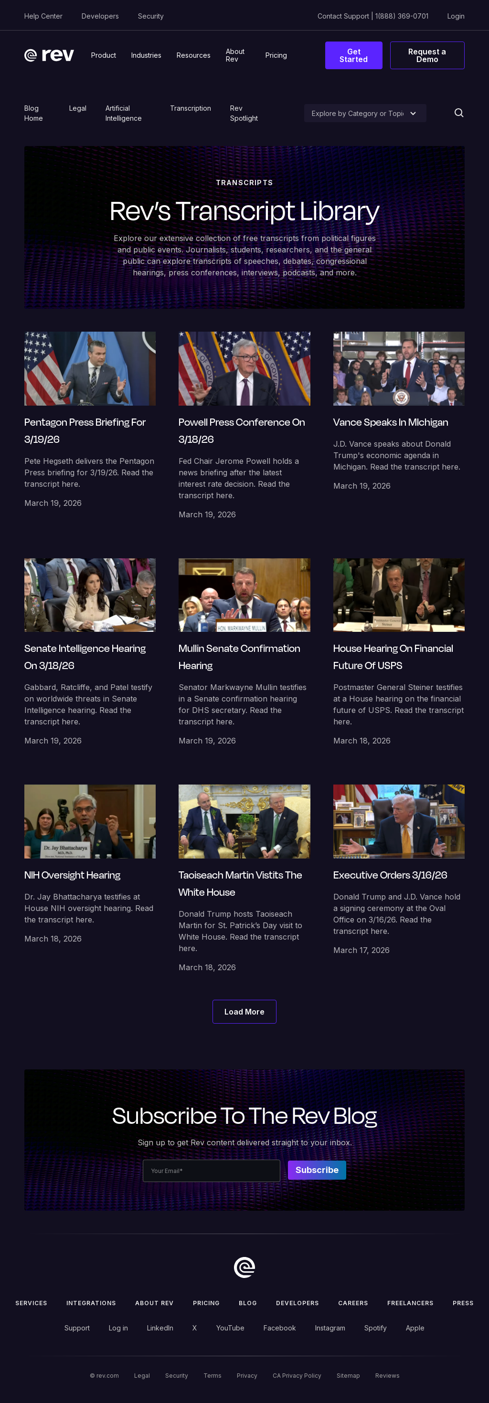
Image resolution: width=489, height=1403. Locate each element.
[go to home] (244, 1267)
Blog (248, 1303)
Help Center (43, 16)
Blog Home (33, 113)
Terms (212, 1375)
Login (456, 16)
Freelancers (410, 1303)
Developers (100, 16)
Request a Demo (427, 55)
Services (31, 1303)
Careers (353, 1303)
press (463, 1303)
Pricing (206, 1303)
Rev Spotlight (244, 113)
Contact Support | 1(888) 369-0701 (373, 16)
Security (151, 16)
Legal (77, 108)
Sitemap (348, 1375)
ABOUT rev (154, 1303)
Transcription (190, 108)
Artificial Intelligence (124, 113)
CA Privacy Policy (297, 1375)
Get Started (354, 55)
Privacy (247, 1375)
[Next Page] (244, 1012)
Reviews (387, 1375)
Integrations (91, 1303)
